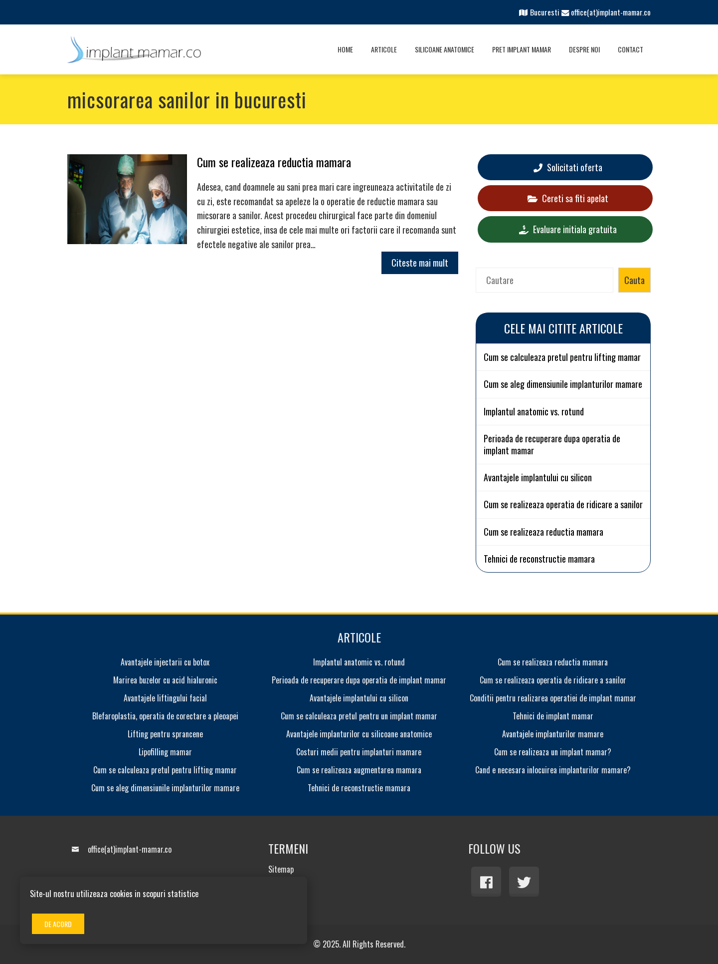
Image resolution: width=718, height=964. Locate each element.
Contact (630, 49)
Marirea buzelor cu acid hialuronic (165, 680)
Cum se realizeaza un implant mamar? (552, 752)
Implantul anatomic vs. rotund (534, 411)
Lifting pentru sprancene (165, 734)
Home (345, 49)
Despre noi (584, 49)
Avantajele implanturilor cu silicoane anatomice (359, 734)
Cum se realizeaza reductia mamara (274, 162)
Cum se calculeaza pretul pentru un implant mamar (359, 716)
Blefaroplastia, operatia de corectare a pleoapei (165, 716)
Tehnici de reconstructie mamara (539, 559)
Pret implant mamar (521, 49)
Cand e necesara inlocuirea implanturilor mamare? (553, 770)
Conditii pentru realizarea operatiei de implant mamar (553, 698)
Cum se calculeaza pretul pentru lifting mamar (562, 357)
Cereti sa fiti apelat (568, 198)
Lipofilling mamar (165, 752)
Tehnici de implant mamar (553, 716)
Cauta (634, 280)
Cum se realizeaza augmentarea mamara (359, 770)
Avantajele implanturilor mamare (552, 734)
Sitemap (281, 869)
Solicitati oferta (568, 167)
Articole (384, 49)
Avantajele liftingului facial (165, 698)
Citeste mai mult (419, 262)
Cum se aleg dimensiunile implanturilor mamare (563, 384)
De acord (58, 924)
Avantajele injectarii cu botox (165, 662)
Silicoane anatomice (444, 49)
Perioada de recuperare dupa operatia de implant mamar (552, 444)
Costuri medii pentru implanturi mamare (358, 752)
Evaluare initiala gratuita (568, 229)
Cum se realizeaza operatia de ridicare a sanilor (563, 504)
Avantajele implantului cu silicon (538, 477)
